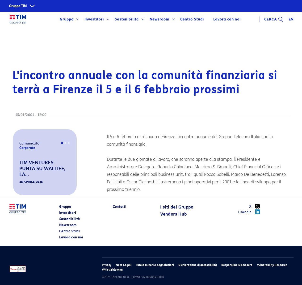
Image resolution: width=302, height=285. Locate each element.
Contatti (119, 207)
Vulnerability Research (272, 265)
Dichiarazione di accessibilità (197, 265)
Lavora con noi (227, 19)
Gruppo (67, 19)
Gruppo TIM (18, 6)
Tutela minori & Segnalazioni (155, 265)
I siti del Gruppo (176, 207)
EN (291, 19)
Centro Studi (192, 19)
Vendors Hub (173, 214)
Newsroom (159, 19)
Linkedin (250, 211)
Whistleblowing (112, 269)
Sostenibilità (126, 19)
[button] (19, 188)
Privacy (106, 265)
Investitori (94, 19)
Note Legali (123, 265)
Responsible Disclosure (236, 265)
